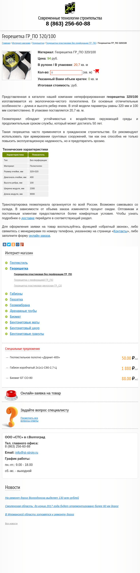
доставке (28, 218)
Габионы (16, 293)
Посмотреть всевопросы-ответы (29, 419)
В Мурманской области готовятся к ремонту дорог (39, 514)
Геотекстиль (19, 262)
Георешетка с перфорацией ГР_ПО (33, 280)
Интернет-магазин (21, 43)
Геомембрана (20, 305)
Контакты (120, 231)
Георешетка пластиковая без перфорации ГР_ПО (71, 43)
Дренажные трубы (23, 311)
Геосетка (16, 299)
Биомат (15, 316)
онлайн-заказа (39, 235)
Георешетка (38, 43)
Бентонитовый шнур (25, 328)
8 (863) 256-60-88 (68, 24)
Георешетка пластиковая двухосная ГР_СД (38, 285)
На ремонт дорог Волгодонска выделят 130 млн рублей (42, 497)
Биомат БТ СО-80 (21, 377)
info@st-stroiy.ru (26, 452)
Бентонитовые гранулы (27, 333)
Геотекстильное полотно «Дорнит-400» (35, 357)
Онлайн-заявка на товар (41, 393)
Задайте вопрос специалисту (45, 410)
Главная (6, 43)
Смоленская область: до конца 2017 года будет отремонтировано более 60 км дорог (61, 506)
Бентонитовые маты (25, 322)
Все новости (11, 523)
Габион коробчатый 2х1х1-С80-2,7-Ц (33, 367)
